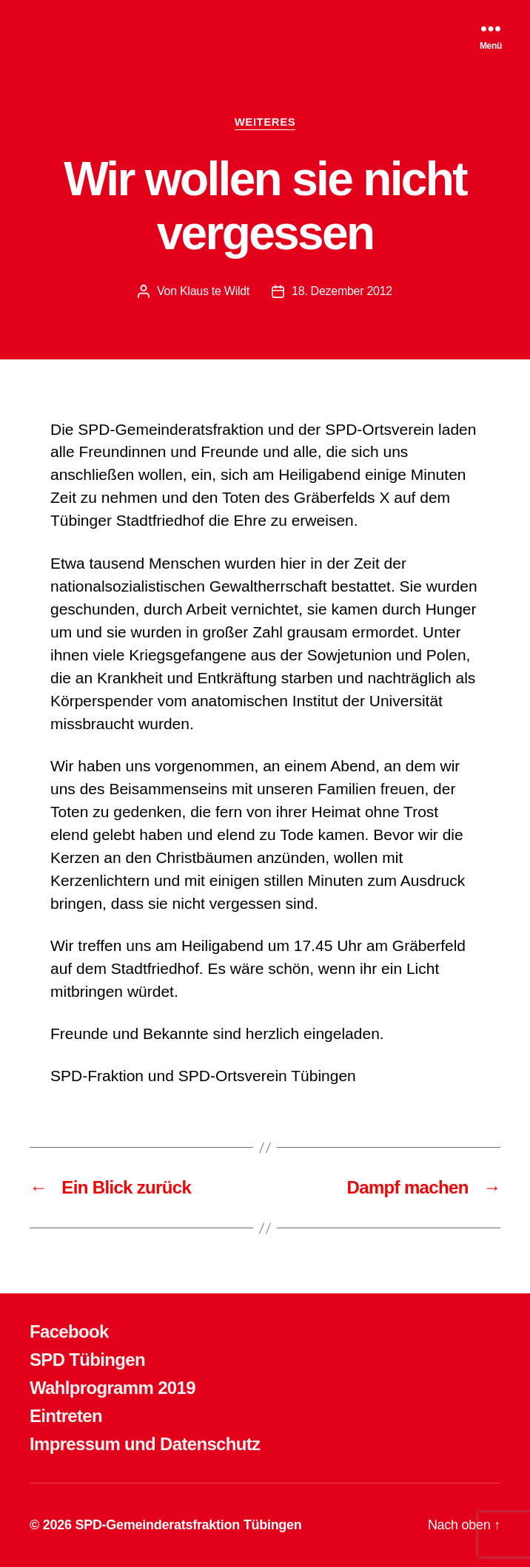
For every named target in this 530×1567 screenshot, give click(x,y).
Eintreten (66, 1416)
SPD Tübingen (87, 1360)
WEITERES (265, 121)
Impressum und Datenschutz (145, 1444)
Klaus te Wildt (214, 291)
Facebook (69, 1331)
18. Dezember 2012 (342, 291)
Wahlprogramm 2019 (112, 1388)
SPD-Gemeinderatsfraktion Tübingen (188, 1524)
